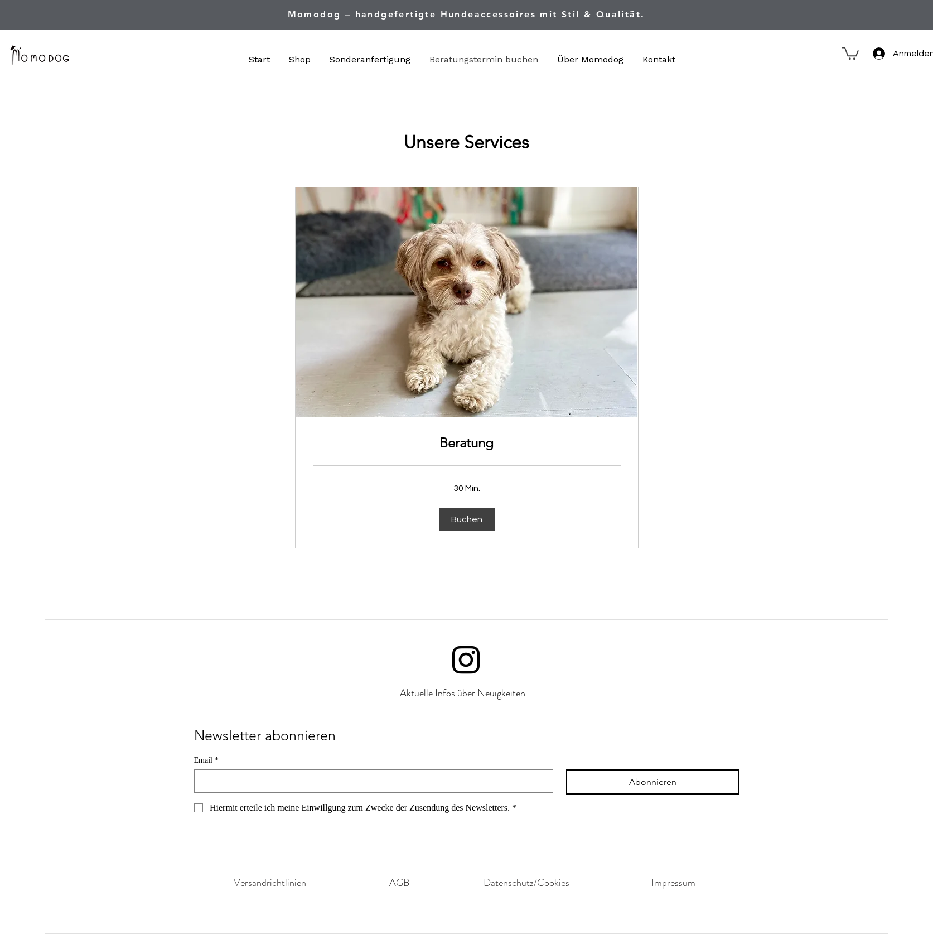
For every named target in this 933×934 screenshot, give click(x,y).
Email (206, 760)
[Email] (370, 781)
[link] (467, 443)
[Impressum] (673, 883)
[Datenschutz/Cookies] (526, 883)
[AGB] (399, 883)
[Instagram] (466, 659)
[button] (850, 53)
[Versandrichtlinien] (270, 883)
